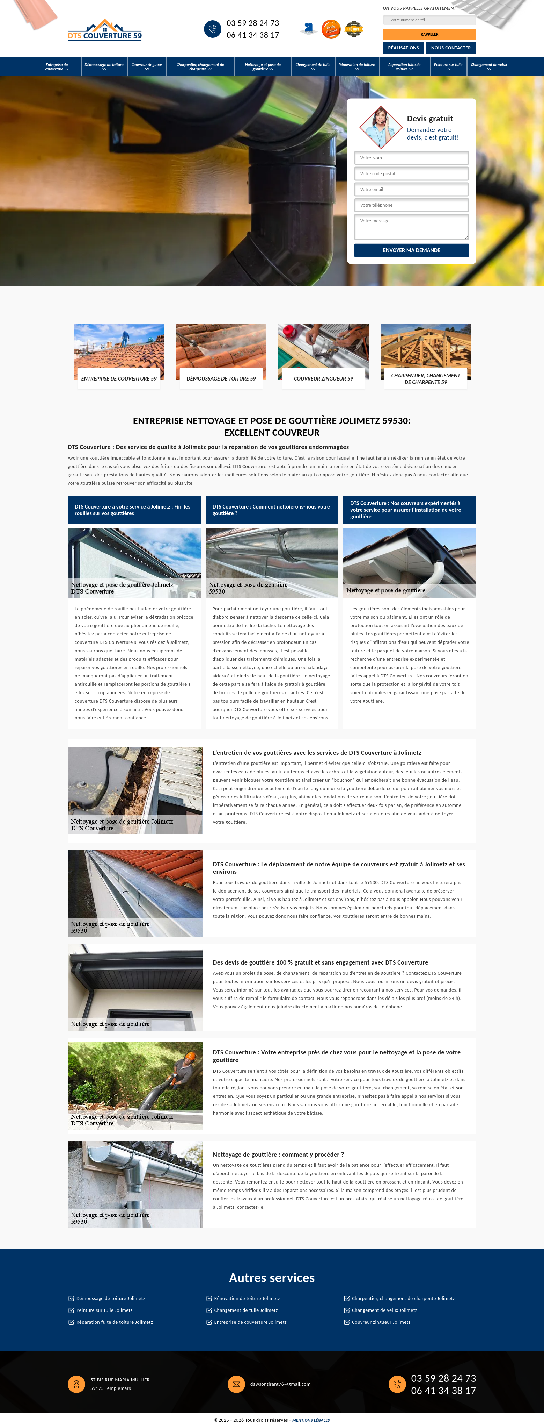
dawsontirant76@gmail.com (280, 1384)
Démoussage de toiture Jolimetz (110, 1298)
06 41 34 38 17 (253, 35)
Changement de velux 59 (489, 66)
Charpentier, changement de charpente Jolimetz (403, 1298)
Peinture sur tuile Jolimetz (104, 1310)
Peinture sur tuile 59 (448, 66)
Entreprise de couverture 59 (56, 66)
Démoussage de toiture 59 (103, 66)
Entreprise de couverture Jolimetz (250, 1322)
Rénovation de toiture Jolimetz (247, 1298)
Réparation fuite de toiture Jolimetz (114, 1322)
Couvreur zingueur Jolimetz (381, 1322)
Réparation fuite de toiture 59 (404, 66)
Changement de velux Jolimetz (384, 1310)
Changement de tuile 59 (312, 66)
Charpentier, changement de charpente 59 (200, 66)
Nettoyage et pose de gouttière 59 (263, 66)
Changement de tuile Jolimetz (246, 1310)
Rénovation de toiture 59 (357, 66)
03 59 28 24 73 (253, 23)
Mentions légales (311, 1420)
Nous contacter (451, 48)
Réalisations (403, 48)
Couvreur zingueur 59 (147, 66)
